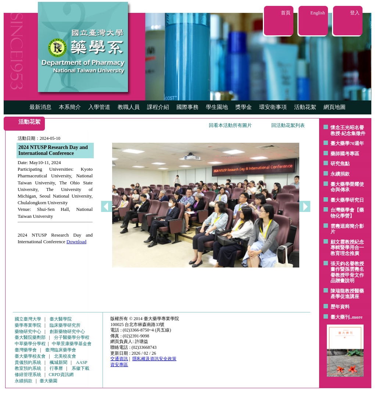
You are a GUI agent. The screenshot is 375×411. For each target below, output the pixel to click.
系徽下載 (80, 368)
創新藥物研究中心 (67, 331)
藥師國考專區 (345, 153)
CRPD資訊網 (61, 374)
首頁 (285, 12)
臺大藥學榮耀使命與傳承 (347, 187)
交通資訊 (119, 358)
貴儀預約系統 (28, 362)
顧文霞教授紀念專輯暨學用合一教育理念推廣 (347, 247)
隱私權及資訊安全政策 (154, 358)
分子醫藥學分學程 (71, 337)
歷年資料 (340, 306)
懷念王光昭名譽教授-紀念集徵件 (348, 130)
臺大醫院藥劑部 (30, 337)
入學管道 (99, 107)
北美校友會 (65, 356)
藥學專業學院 (28, 325)
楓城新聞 (58, 362)
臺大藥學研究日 (347, 200)
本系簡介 (70, 107)
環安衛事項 (273, 107)
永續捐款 (340, 174)
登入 (355, 12)
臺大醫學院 (61, 319)
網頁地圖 (335, 107)
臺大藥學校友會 (30, 356)
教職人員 (129, 107)
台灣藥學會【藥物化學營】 (347, 213)
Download (76, 241)
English (317, 12)
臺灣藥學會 (26, 349)
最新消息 (40, 107)
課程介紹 (158, 107)
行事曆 (56, 368)
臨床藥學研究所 (65, 325)
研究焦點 (340, 163)
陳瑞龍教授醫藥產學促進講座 (347, 294)
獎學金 (243, 107)
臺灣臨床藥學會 (60, 349)
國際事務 (187, 107)
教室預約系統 (28, 368)
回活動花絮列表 (288, 125)
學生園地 (217, 107)
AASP (82, 362)
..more (356, 317)
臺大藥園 (48, 380)
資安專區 (119, 364)
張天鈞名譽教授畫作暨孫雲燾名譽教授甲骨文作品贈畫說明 (347, 272)
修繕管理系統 (28, 374)
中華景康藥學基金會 (72, 343)
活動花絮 (305, 107)
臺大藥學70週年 (347, 143)
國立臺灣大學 (28, 319)
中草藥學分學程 (30, 343)
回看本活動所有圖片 (230, 125)
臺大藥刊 (340, 317)
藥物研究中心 (28, 331)
